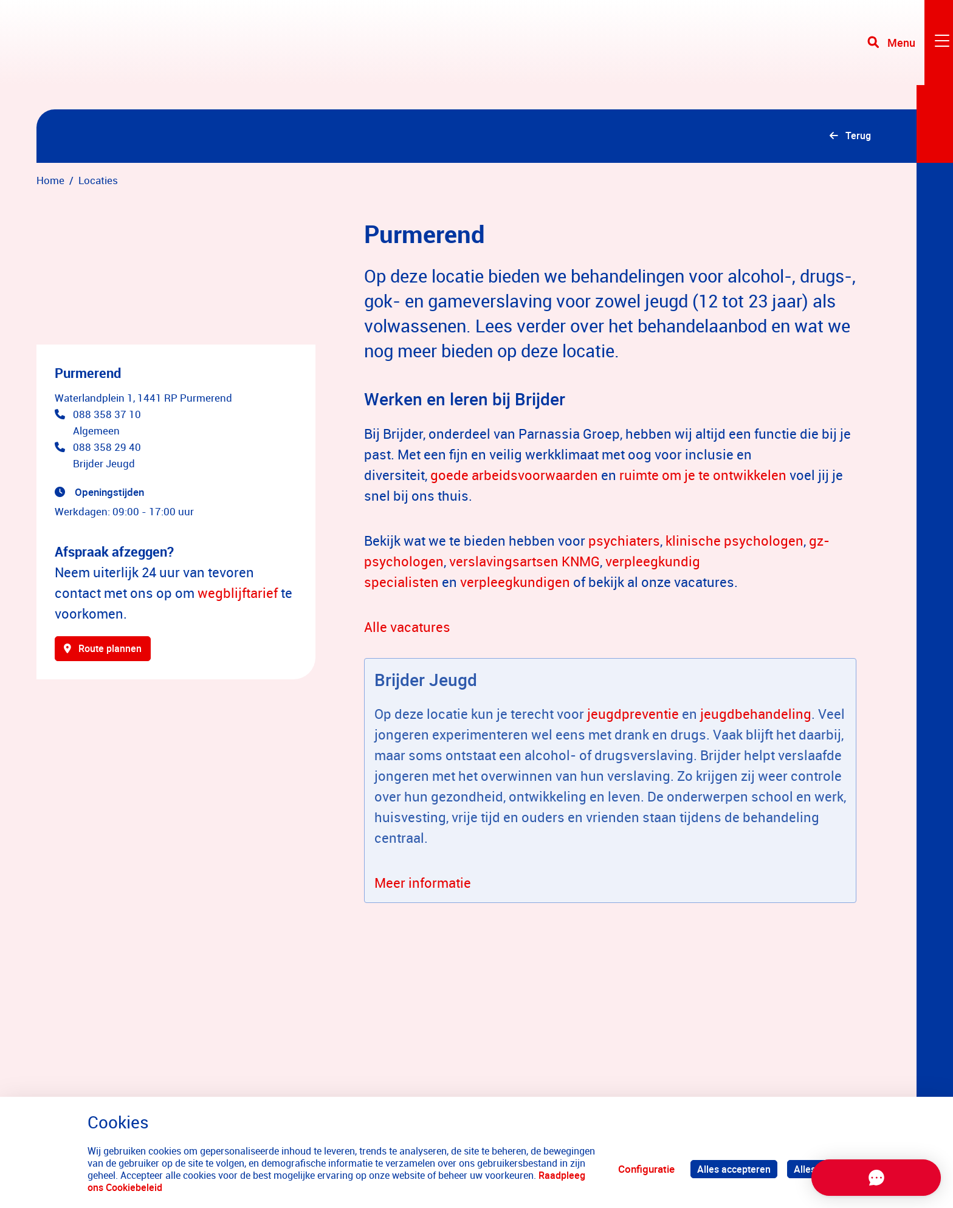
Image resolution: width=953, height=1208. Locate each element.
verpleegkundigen (515, 583)
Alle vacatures (407, 628)
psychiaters (624, 542)
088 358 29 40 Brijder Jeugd (107, 457)
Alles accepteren (730, 1169)
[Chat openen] (859, 1177)
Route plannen (105, 652)
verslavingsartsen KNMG (524, 563)
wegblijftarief (238, 595)
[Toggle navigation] (906, 55)
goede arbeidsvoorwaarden (514, 477)
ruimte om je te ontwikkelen (702, 477)
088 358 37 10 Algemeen (107, 425)
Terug (857, 137)
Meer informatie (422, 884)
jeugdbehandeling (755, 715)
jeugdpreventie (633, 715)
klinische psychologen (734, 542)
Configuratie (641, 1169)
